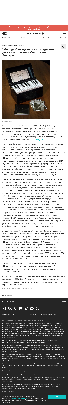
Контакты (32, 314)
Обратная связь (19, 314)
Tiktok (26, 308)
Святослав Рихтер (26, 288)
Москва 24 (34, 33)
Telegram (4, 308)
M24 (13, 301)
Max (32, 308)
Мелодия (5, 288)
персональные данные (20, 398)
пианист (11, 288)
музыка (17, 288)
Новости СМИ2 (7, 295)
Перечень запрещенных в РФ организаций (30, 320)
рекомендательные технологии (38, 374)
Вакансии (6, 314)
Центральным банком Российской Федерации (16, 379)
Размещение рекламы (47, 314)
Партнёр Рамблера (8, 391)
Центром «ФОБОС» (32, 377)
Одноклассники (15, 308)
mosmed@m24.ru (56, 359)
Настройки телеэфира (9, 320)
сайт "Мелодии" (36, 139)
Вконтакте (10, 308)
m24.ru (7, 324)
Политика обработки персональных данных (15, 371)
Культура (22, 45)
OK (57, 397)
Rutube (21, 308)
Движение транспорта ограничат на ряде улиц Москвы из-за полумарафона (34, 28)
